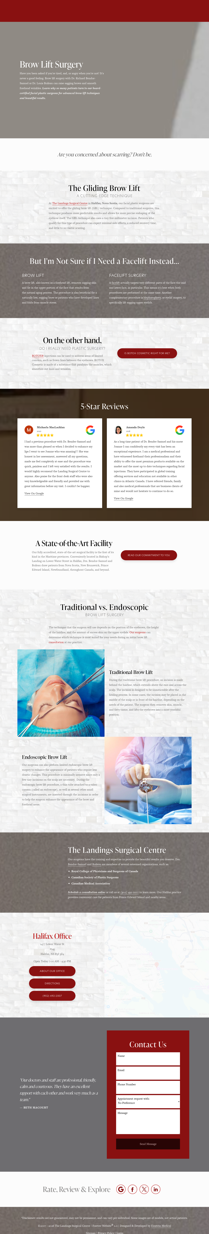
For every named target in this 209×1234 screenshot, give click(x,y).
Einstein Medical (161, 1226)
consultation (56, 642)
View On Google (34, 493)
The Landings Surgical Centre (70, 203)
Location (151, 11)
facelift (116, 283)
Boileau (96, 864)
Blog (107, 11)
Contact (172, 11)
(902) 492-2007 (129, 892)
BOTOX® (38, 356)
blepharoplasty (152, 298)
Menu (191, 11)
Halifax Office (52, 936)
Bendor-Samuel (77, 864)
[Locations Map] (157, 965)
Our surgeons (137, 632)
